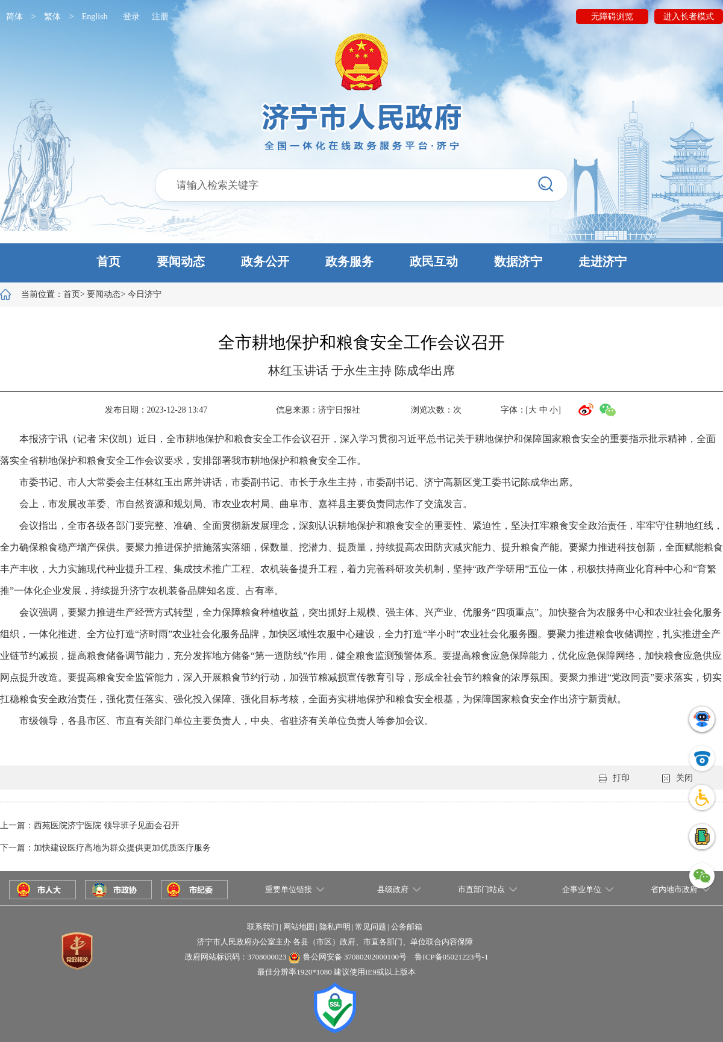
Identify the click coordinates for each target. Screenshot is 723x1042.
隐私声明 (335, 926)
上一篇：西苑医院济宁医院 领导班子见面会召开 (90, 825)
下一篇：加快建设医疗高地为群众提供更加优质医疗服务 (105, 847)
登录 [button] (131, 16)
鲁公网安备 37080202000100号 (355, 956)
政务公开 (265, 261)
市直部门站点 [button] (481, 889)
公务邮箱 (406, 926)
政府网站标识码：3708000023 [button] (236, 956)
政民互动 (434, 261)
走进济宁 (602, 261)
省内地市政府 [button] (674, 889)
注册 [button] (160, 16)
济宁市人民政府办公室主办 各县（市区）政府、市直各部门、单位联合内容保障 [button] (335, 941)
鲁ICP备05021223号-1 (451, 956)
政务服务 (349, 261)
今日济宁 (144, 294)
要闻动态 (181, 261)
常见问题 (370, 926)
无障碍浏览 (612, 16)
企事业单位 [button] (581, 889)
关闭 (677, 777)
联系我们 (262, 926)
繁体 (52, 16)
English (95, 16)
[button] (361, 262)
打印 (614, 777)
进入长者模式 (688, 16)
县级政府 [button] (392, 889)
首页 (108, 261)
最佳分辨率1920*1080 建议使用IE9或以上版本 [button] (336, 971)
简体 (14, 16)
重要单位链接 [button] (288, 889)
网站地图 (299, 926)
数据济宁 (518, 261)
